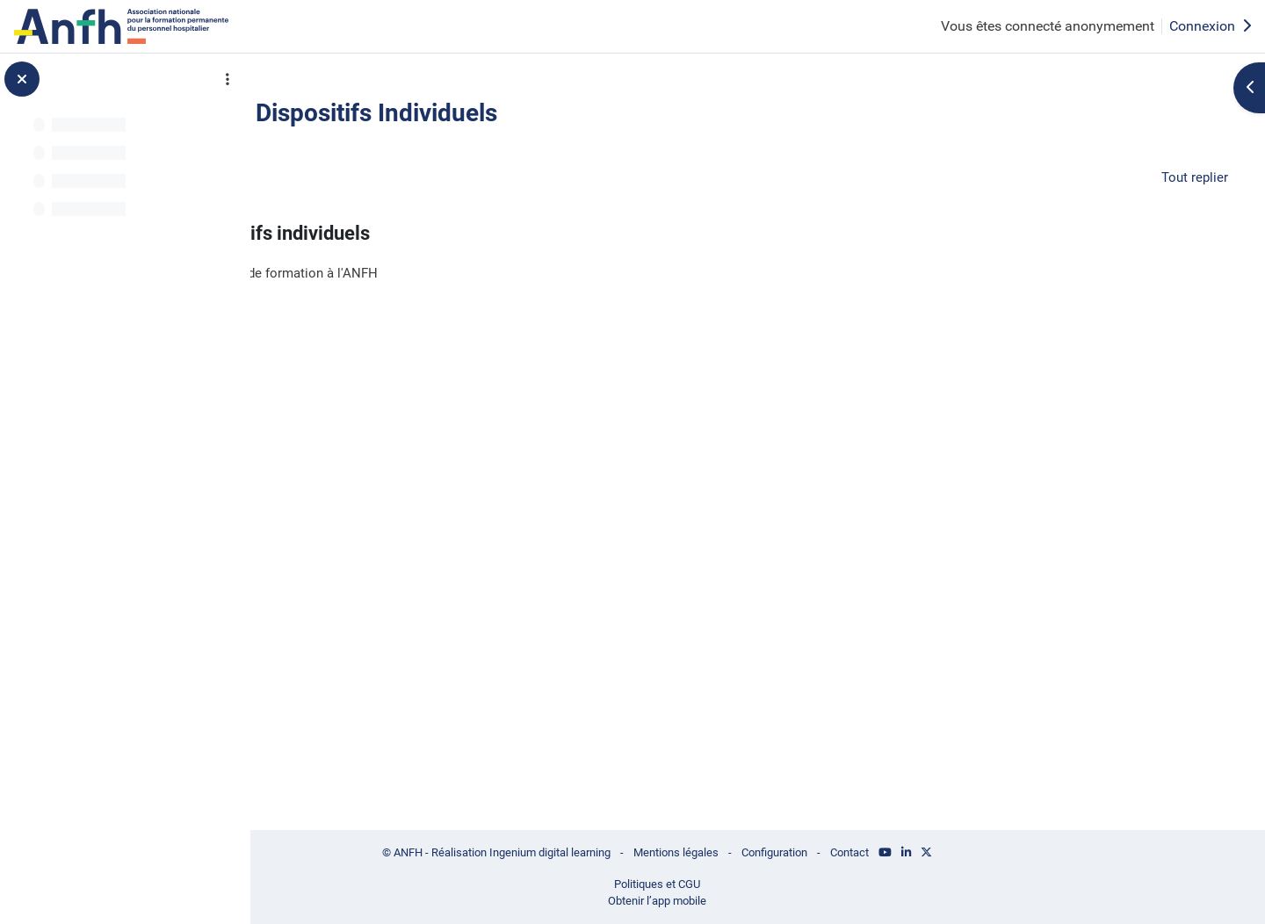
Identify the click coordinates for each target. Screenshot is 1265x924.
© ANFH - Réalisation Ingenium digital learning (571, 849)
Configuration (871, 849)
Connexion (1210, 26)
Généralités (380, 176)
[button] (300, 176)
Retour (330, 116)
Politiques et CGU (744, 882)
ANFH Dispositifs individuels (452, 236)
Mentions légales (765, 849)
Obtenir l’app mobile (744, 900)
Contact (954, 849)
